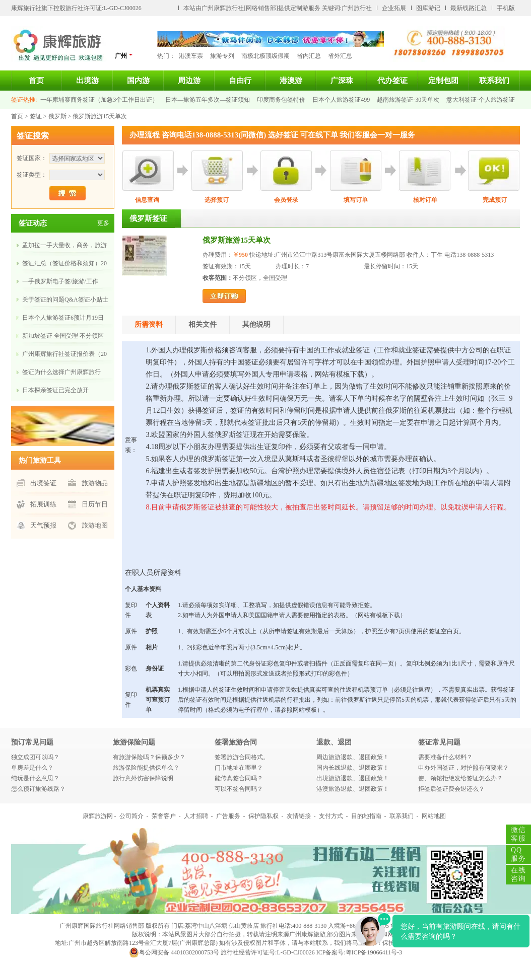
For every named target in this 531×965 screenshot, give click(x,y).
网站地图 (434, 816)
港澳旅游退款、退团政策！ (352, 788)
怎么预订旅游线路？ (38, 788)
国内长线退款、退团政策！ (352, 767)
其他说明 (256, 324)
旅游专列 (222, 55)
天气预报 (43, 525)
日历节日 (95, 504)
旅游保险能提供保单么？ (146, 767)
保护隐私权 (263, 816)
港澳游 (291, 81)
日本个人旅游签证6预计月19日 (63, 317)
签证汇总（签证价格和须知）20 (64, 263)
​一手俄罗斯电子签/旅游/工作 (60, 281)
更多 (103, 223)
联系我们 (494, 81)
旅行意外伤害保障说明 (143, 778)
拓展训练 (43, 504)
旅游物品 (95, 483)
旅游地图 (95, 525)
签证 (36, 116)
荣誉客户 (164, 816)
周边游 (189, 81)
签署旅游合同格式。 (242, 757)
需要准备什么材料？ (445, 757)
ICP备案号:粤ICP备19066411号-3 (359, 952)
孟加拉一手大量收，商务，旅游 (64, 245)
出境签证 (43, 483)
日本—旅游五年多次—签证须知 (207, 99)
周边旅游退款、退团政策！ (352, 757)
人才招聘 (196, 816)
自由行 (240, 81)
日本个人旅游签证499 (341, 99)
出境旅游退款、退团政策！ (352, 778)
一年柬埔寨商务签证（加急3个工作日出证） (99, 99)
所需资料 (149, 324)
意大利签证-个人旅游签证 (480, 99)
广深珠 (341, 81)
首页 (36, 81)
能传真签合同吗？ (239, 778)
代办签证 (392, 81)
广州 (124, 55)
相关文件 (202, 324)
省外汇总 (340, 55)
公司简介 (131, 816)
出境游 (87, 81)
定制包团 (443, 81)
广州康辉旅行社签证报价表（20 (64, 353)
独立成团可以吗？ (35, 757)
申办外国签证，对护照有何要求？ (463, 767)
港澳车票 (191, 55)
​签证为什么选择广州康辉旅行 (61, 372)
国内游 (138, 81)
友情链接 (299, 816)
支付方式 (331, 816)
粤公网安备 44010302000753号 (174, 952)
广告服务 (228, 816)
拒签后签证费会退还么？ (451, 788)
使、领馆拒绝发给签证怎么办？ (460, 778)
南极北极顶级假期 (265, 55)
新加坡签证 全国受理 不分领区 (63, 335)
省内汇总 (309, 55)
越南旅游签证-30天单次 (408, 99)
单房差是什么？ (32, 767)
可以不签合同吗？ (239, 788)
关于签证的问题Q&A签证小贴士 (65, 299)
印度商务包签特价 (281, 99)
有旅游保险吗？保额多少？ (149, 757)
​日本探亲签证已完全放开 (55, 390)
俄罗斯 (57, 116)
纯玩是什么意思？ (35, 778)
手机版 (506, 8)
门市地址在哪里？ (239, 767)
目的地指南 (366, 816)
